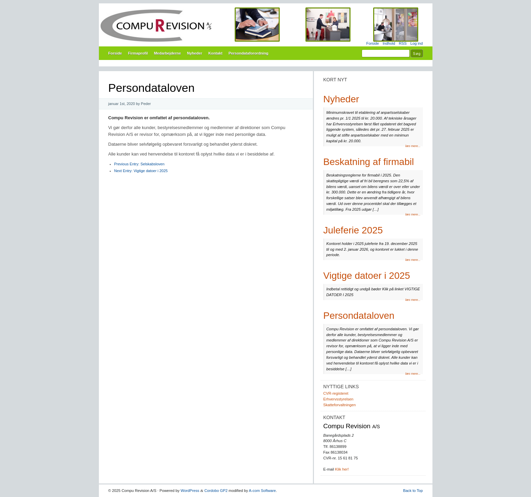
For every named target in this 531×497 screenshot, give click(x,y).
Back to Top (413, 491)
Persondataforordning (249, 53)
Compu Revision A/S (265, 25)
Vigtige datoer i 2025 (141, 171)
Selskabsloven (139, 164)
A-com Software (262, 491)
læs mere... (413, 146)
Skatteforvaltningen (339, 405)
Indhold (389, 43)
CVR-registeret (335, 393)
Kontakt (215, 53)
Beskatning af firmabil (368, 162)
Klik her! (341, 469)
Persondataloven (359, 315)
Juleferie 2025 (353, 230)
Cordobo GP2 (216, 491)
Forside (372, 43)
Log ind (416, 43)
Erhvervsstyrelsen (338, 399)
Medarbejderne (167, 53)
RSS (403, 43)
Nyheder (194, 53)
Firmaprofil (138, 53)
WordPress (189, 491)
